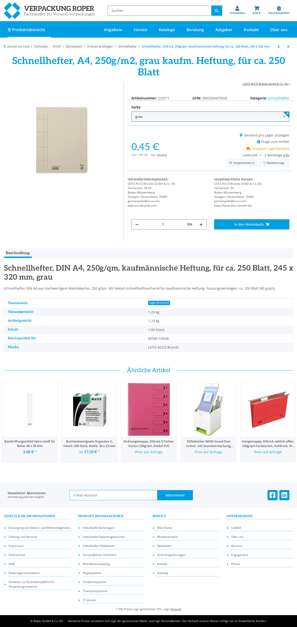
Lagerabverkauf (159, 302)
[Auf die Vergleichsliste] (242, 163)
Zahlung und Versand (23, 537)
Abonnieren (175, 495)
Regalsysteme (92, 573)
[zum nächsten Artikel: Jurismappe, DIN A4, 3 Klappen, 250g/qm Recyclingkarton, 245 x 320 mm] (288, 46)
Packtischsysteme (94, 582)
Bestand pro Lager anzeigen (264, 135)
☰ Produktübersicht (26, 29)
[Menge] (163, 224)
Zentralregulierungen (171, 555)
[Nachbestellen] (279, 10)
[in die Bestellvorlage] (273, 163)
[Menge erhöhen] (201, 224)
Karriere (236, 546)
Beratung (195, 29)
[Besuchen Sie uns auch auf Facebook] (272, 495)
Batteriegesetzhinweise (24, 573)
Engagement (239, 555)
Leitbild (236, 528)
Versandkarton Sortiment (99, 555)
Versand (162, 154)
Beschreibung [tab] (18, 253)
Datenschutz (17, 555)
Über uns (278, 29)
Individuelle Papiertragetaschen (104, 537)
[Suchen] (159, 10)
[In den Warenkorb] (251, 224)
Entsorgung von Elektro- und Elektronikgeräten (39, 528)
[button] (237, 10)
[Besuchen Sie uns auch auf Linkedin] (284, 495)
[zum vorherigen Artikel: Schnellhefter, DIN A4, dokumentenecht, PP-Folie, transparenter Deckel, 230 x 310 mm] (278, 46)
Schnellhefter (278, 98)
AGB (12, 564)
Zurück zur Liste (18, 46)
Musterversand (167, 537)
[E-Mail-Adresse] (113, 495)
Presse (235, 564)
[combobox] (210, 117)
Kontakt (251, 29)
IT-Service (89, 600)
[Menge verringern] (137, 224)
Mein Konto (164, 528)
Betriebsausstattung (96, 564)
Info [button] (286, 155)
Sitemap (162, 573)
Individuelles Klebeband (98, 546)
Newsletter (164, 546)
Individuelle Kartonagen (98, 528)
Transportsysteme (95, 591)
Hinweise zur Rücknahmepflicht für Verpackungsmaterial (32, 584)
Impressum (16, 546)
